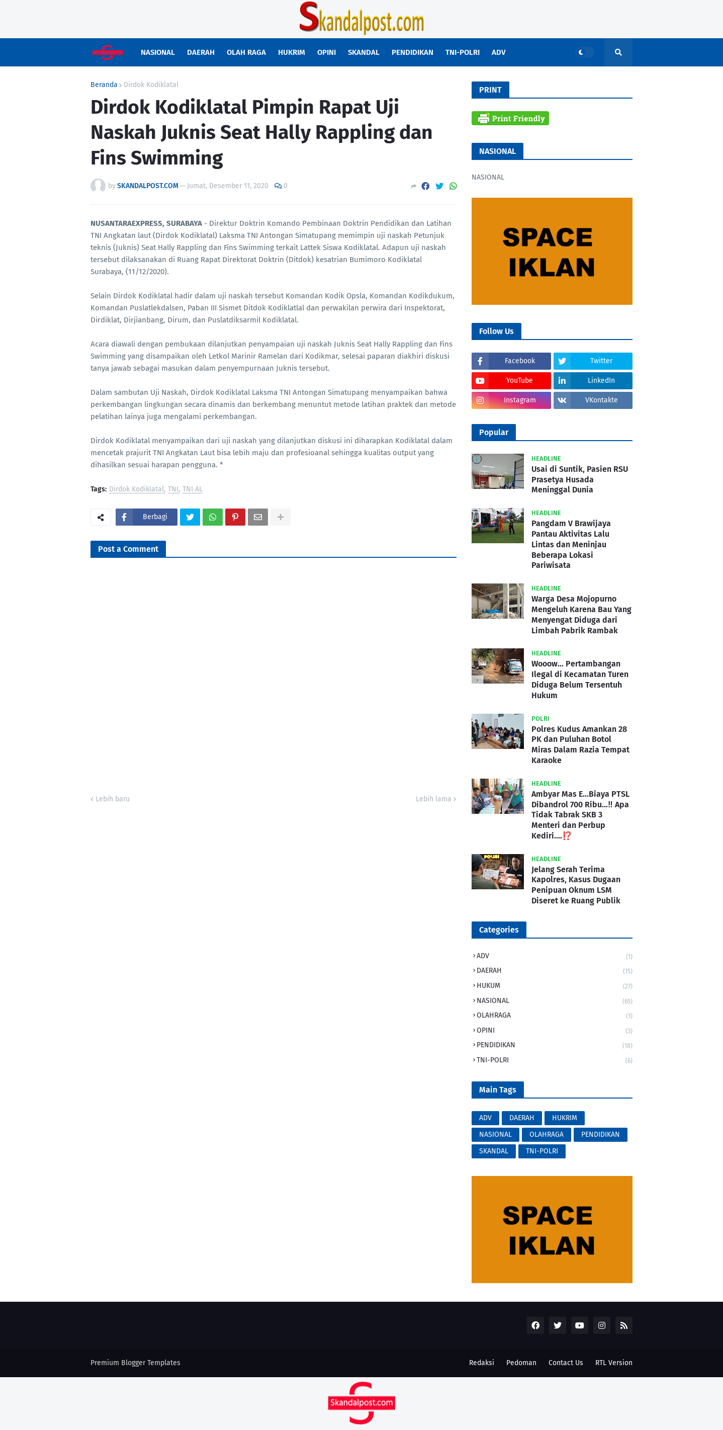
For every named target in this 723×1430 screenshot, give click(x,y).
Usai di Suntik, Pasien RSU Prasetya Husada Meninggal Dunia (579, 479)
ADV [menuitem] (499, 52)
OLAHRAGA (554, 1016)
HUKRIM (564, 1118)
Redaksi (481, 1363)
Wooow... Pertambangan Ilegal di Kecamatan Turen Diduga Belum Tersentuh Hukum (579, 679)
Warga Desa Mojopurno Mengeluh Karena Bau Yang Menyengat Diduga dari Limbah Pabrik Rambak (581, 614)
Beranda (104, 85)
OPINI (554, 1031)
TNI (173, 489)
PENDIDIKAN (554, 1046)
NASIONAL (554, 1001)
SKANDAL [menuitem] (364, 52)
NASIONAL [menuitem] (158, 52)
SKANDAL (493, 1151)
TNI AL (193, 489)
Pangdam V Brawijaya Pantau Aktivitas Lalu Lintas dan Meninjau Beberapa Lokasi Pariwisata (571, 544)
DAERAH (554, 971)
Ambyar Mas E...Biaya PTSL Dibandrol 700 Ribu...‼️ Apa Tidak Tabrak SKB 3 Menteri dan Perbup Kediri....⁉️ (580, 814)
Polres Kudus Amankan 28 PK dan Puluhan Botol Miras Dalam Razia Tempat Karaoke (580, 744)
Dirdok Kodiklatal (151, 85)
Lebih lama (433, 799)
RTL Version (613, 1363)
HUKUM (554, 986)
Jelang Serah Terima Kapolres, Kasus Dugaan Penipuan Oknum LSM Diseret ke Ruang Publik (575, 885)
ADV (554, 957)
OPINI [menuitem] (326, 52)
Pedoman (521, 1363)
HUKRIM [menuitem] (291, 52)
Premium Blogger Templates (135, 1363)
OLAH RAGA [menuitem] (246, 52)
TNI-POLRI (554, 1060)
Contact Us (566, 1363)
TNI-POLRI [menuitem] (462, 52)
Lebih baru (113, 799)
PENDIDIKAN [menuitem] (412, 52)
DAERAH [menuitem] (201, 52)
